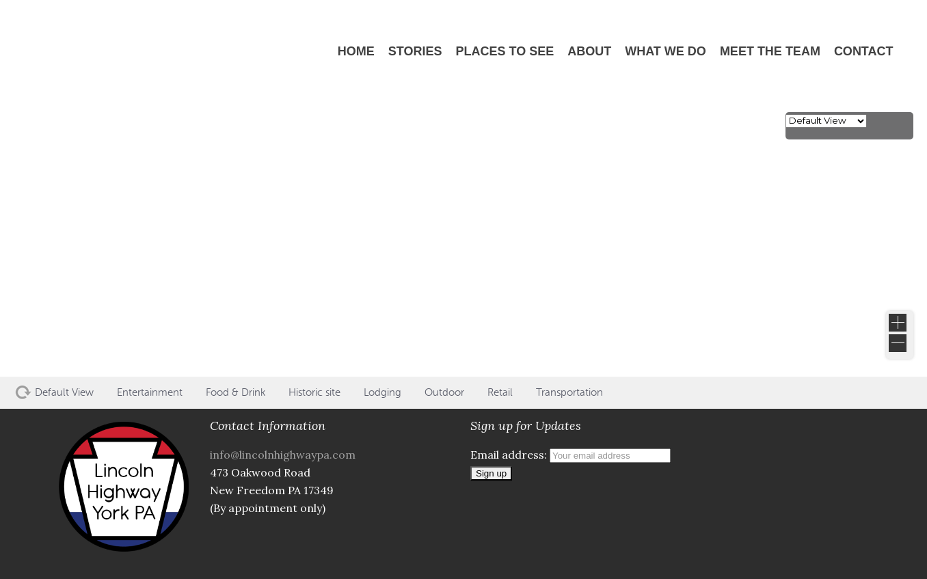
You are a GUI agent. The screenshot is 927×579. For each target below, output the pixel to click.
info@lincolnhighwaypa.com (282, 454)
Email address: (570, 454)
